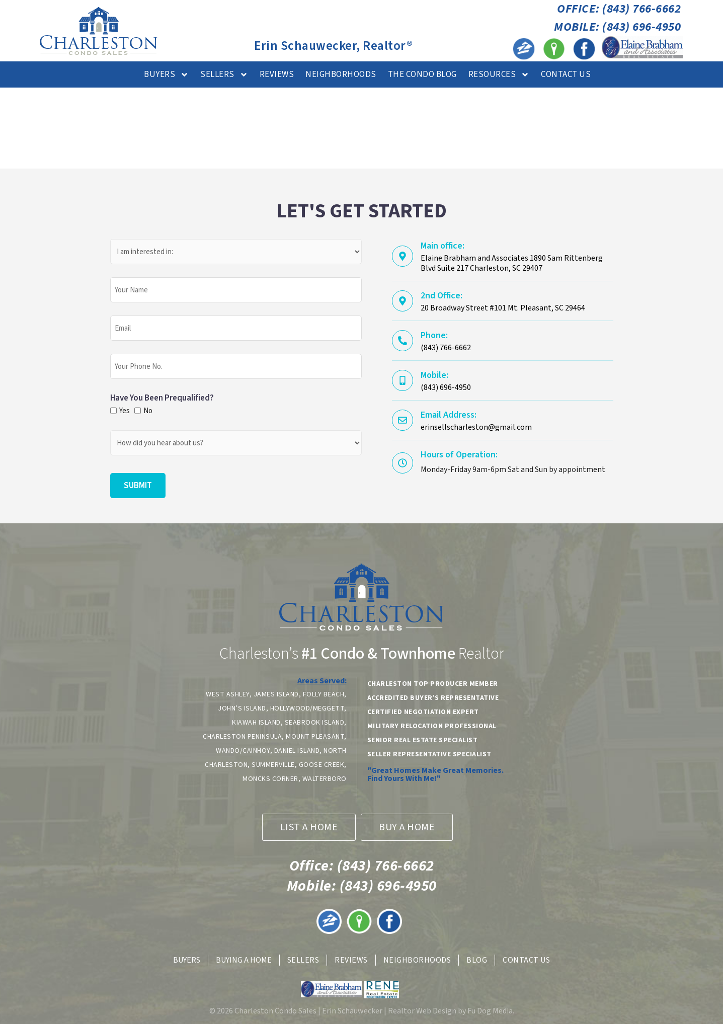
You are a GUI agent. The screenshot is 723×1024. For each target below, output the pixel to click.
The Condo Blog (422, 74)
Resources (499, 74)
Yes (123, 411)
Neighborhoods (340, 74)
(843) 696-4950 (362, 886)
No (147, 411)
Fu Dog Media (490, 1010)
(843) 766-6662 (361, 866)
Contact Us (566, 74)
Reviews (277, 74)
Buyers (166, 74)
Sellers (224, 74)
